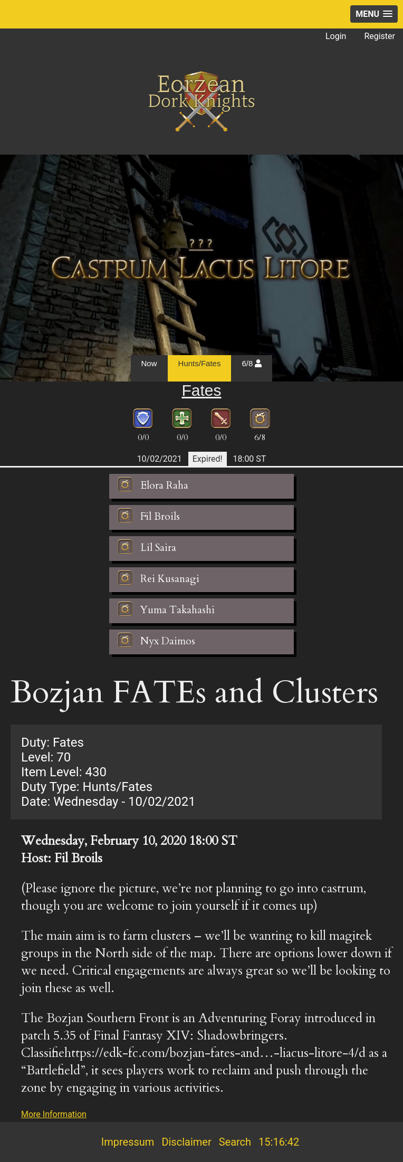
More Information (54, 1114)
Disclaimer (186, 1142)
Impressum (128, 1142)
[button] (374, 14)
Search (235, 1142)
